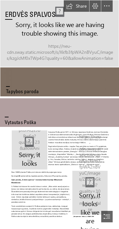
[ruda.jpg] (59, 81)
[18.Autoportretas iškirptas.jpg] (90, 194)
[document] (59, 114)
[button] (76, 6)
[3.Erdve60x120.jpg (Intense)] (59, 33)
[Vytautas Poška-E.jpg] (29, 149)
